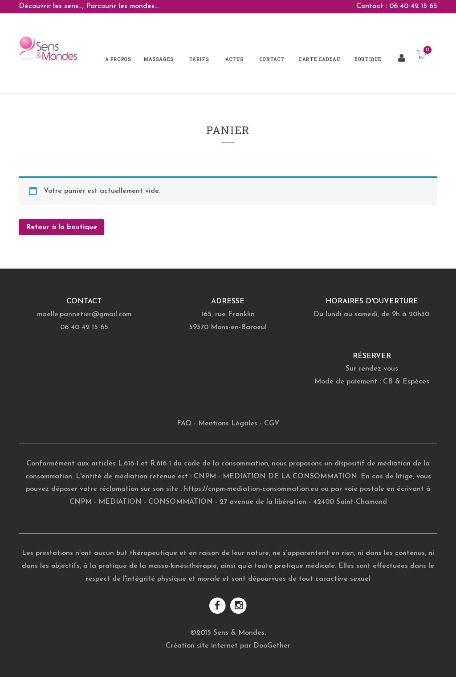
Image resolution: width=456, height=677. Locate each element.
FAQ (184, 423)
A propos (118, 59)
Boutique (368, 59)
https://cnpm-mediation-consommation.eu (251, 489)
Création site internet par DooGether (228, 645)
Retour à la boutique (61, 227)
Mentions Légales (227, 423)
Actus (234, 59)
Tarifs (199, 59)
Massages (159, 59)
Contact (272, 59)
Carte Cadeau (319, 59)
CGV (272, 423)
